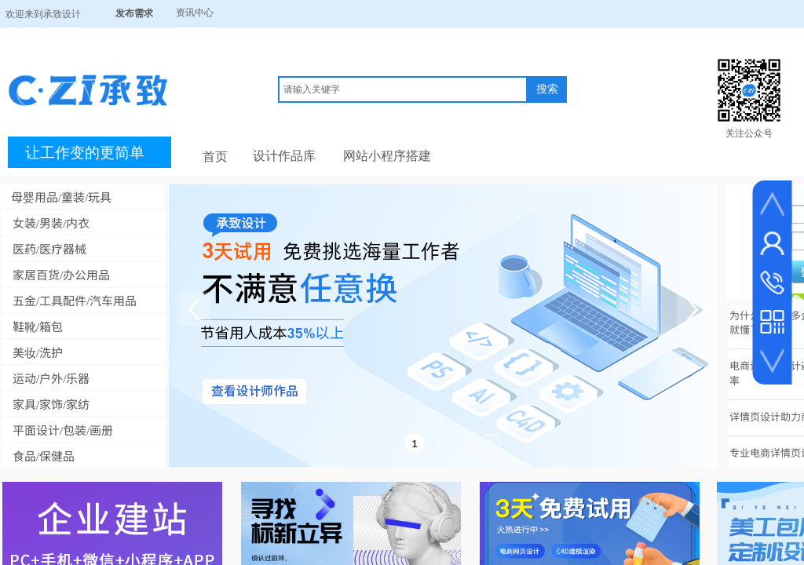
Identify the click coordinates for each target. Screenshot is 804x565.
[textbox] (403, 89)
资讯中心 (195, 12)
